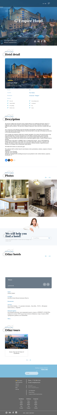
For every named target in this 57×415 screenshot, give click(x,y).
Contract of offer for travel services (35, 394)
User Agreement (32, 390)
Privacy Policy (31, 392)
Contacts (17, 385)
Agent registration (19, 382)
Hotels (21, 404)
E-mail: (6, 42)
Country (21, 408)
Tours (21, 401)
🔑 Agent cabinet (19, 380)
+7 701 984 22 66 (12, 40)
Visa (21, 406)
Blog (16, 387)
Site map (17, 389)
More (28, 359)
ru (43, 3)
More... (9, 318)
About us (17, 384)
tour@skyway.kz (12, 42)
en (45, 3)
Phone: (6, 40)
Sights (21, 402)
